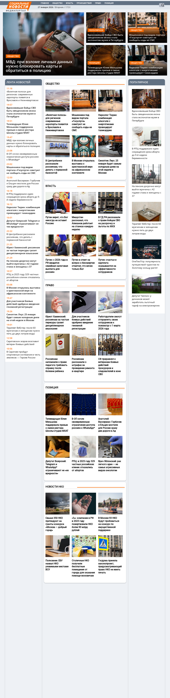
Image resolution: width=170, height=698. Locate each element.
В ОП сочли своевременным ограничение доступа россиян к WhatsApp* (23, 156)
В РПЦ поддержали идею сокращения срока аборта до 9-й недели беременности (23, 196)
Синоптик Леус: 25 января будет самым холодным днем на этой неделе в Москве (23, 317)
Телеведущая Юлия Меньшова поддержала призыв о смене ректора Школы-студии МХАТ (105, 70)
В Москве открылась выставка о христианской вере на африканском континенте (23, 290)
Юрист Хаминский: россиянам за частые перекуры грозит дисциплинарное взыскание (23, 250)
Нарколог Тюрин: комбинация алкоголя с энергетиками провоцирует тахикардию (146, 70)
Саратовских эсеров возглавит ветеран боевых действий (23, 343)
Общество (57, 3)
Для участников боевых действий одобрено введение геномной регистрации (23, 304)
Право (98, 3)
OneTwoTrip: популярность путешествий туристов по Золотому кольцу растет (146, 263)
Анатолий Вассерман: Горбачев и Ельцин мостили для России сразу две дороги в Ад (23, 183)
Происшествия (84, 3)
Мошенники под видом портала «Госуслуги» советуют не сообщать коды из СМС (147, 37)
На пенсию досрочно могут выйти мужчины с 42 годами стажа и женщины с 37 (22, 263)
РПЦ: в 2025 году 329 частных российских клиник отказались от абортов (23, 277)
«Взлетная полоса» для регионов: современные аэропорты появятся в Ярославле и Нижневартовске (22, 96)
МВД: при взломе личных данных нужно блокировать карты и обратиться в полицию (39, 66)
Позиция (108, 3)
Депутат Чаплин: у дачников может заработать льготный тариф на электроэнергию (146, 299)
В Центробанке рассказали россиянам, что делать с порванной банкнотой (21, 237)
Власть (69, 3)
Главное (45, 3)
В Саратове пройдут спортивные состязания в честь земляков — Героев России (23, 354)
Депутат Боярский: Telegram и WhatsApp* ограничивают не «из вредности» (23, 223)
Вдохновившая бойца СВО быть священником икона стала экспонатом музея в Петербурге (105, 37)
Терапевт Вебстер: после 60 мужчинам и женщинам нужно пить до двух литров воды (23, 330)
